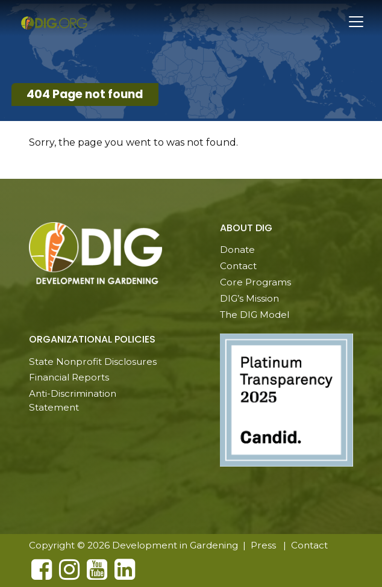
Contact (238, 266)
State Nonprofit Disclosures (93, 361)
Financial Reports (69, 377)
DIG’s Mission (249, 298)
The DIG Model (254, 314)
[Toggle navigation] (356, 21)
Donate (237, 249)
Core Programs (255, 282)
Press (263, 545)
